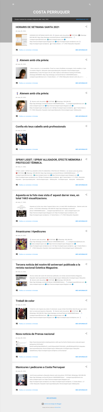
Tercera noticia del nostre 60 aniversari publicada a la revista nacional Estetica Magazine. (48, 266)
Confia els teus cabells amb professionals (41, 126)
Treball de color (25, 300)
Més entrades (51, 398)
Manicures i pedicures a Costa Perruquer (40, 367)
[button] (86, 27)
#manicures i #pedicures (31, 231)
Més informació (81, 50)
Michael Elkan (58, 407)
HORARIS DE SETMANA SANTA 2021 (38, 27)
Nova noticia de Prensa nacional (35, 333)
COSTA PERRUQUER (51, 12)
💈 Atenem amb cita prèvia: (32, 60)
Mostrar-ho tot (82, 19)
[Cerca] (90, 5)
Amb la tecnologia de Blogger (51, 404)
